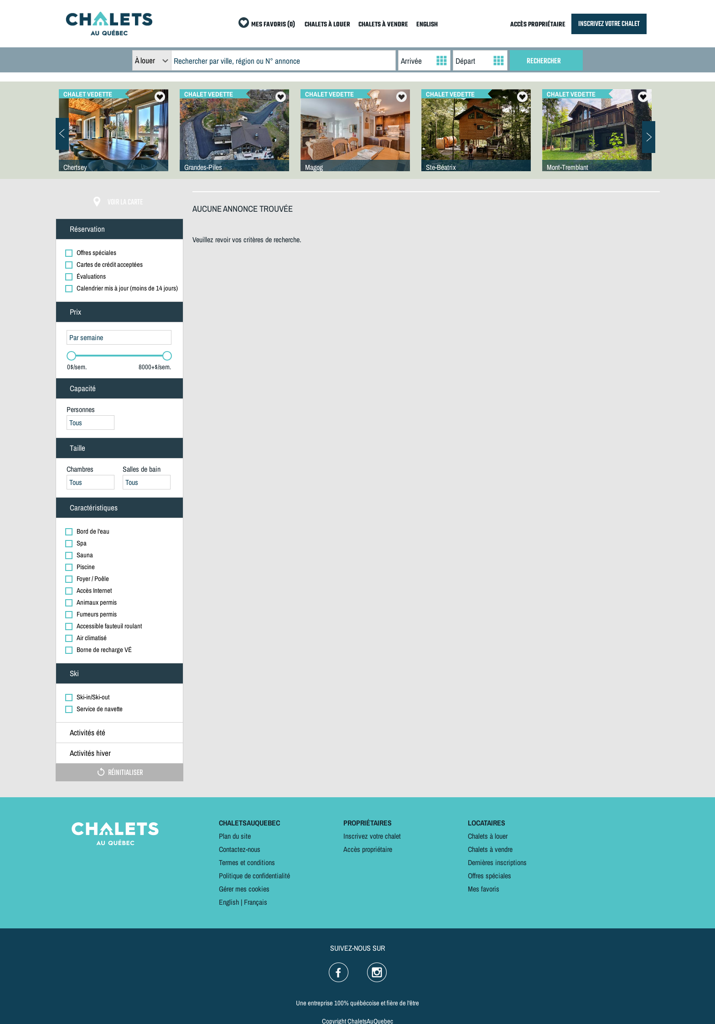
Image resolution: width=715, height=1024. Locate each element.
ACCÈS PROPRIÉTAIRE (537, 25)
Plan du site (235, 836)
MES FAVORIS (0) (273, 25)
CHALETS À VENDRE (383, 25)
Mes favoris (483, 889)
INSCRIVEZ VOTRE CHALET (609, 24)
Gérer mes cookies (244, 889)
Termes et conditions (247, 862)
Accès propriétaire (367, 849)
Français (255, 902)
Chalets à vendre (490, 849)
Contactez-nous (239, 849)
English (229, 902)
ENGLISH (427, 25)
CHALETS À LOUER (327, 25)
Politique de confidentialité (254, 876)
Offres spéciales (489, 876)
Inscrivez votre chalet (372, 836)
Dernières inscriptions (497, 862)
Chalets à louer (488, 836)
